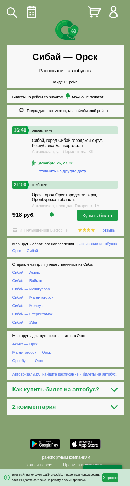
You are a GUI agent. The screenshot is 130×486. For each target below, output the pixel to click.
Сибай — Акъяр (26, 273)
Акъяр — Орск (24, 344)
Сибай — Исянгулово (31, 289)
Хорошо (110, 478)
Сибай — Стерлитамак (32, 314)
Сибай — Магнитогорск (32, 297)
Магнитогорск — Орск (31, 352)
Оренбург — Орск (27, 361)
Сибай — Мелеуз (27, 306)
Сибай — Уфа (24, 322)
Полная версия (38, 464)
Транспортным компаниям (65, 457)
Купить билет (97, 215)
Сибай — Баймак (27, 281)
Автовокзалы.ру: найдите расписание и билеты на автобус (64, 374)
